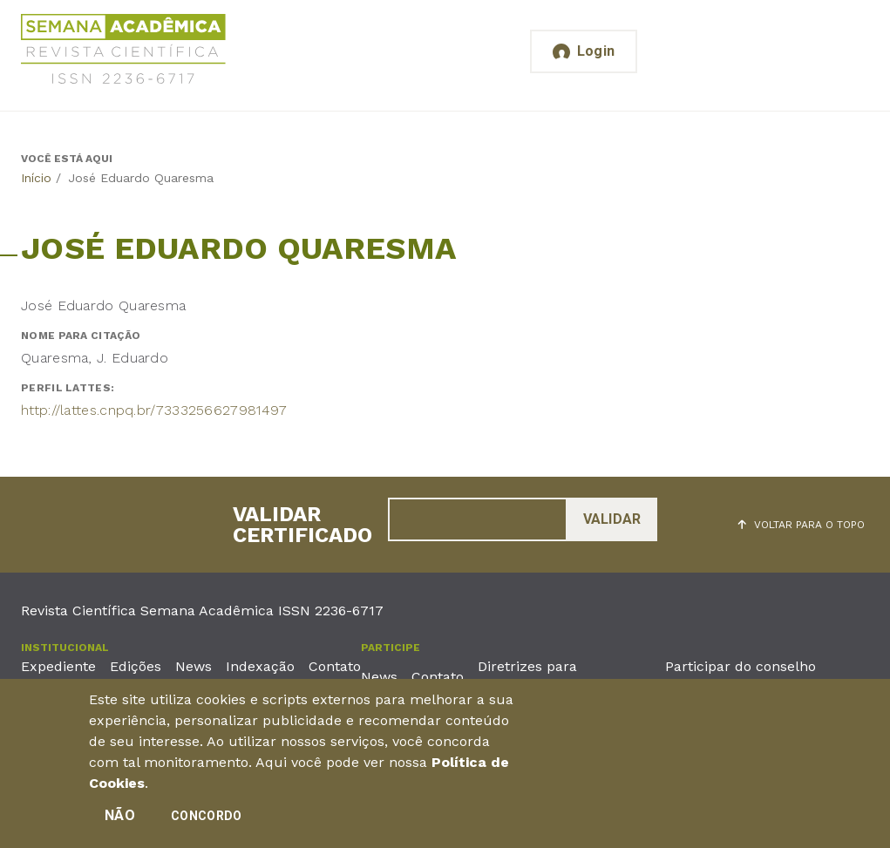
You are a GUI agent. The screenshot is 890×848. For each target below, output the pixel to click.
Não (120, 815)
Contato (335, 666)
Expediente (58, 666)
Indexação (260, 666)
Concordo (206, 816)
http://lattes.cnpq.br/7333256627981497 (154, 410)
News (193, 666)
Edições (135, 666)
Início (36, 178)
